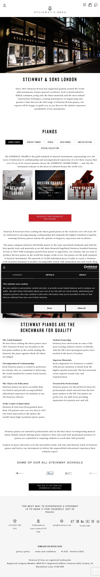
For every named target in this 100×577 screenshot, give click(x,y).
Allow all (82, 308)
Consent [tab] (17, 275)
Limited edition (85, 142)
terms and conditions (45, 552)
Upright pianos (34, 142)
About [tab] (82, 275)
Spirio (50, 142)
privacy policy (23, 552)
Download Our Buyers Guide (50, 546)
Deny (49, 308)
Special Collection (50, 148)
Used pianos (65, 142)
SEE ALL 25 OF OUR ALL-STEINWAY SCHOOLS (50, 487)
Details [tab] (50, 275)
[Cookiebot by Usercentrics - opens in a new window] (85, 267)
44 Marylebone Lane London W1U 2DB (38, 526)
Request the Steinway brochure (50, 218)
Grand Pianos (14, 142)
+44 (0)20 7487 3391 (15, 524)
